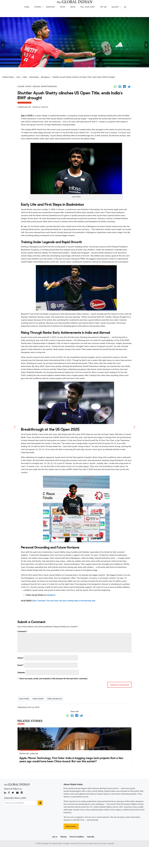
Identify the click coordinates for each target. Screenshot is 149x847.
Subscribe (90, 837)
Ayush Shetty (24, 699)
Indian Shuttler (37, 699)
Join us (54, 837)
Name (20, 658)
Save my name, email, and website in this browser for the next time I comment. (53, 678)
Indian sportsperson (54, 699)
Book (72, 10)
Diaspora (50, 10)
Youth (62, 10)
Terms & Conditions (76, 837)
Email (20, 665)
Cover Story (24, 86)
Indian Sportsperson (45, 86)
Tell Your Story (87, 10)
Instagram (50, 595)
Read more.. (71, 826)
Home (26, 10)
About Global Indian (73, 784)
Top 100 (103, 10)
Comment (22, 631)
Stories (37, 10)
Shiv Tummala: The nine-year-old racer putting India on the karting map (64, 600)
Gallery (115, 10)
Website (21, 672)
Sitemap (63, 837)
